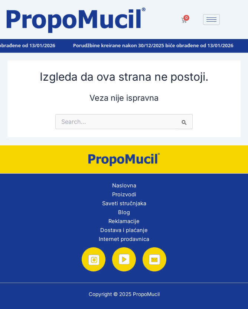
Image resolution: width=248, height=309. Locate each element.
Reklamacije (124, 221)
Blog (124, 212)
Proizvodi (124, 194)
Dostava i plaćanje (124, 230)
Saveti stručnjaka (124, 203)
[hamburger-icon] (211, 19)
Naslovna (124, 185)
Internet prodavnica (124, 239)
